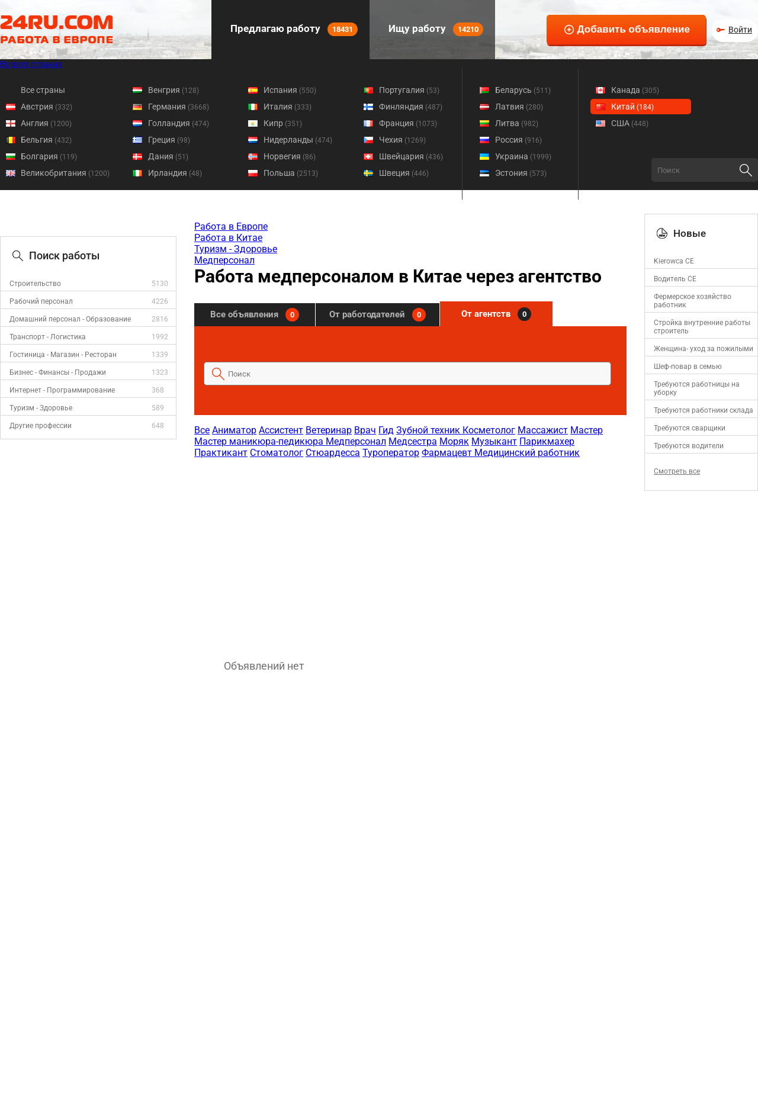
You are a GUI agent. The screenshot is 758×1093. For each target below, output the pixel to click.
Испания (290, 90)
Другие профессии (40, 426)
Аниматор (234, 430)
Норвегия (290, 156)
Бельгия (46, 139)
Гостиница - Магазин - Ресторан (63, 355)
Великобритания (65, 173)
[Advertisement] (409, 553)
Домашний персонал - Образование (70, 319)
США (629, 123)
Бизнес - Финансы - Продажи (57, 372)
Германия (178, 106)
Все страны (43, 90)
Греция (169, 139)
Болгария (49, 156)
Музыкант (494, 441)
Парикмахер (546, 441)
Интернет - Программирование (62, 390)
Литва (516, 123)
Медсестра (412, 441)
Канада (635, 90)
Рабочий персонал (41, 301)
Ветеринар (329, 430)
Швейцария (411, 156)
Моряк (454, 441)
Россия (518, 139)
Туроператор (390, 452)
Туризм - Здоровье (40, 408)
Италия (287, 106)
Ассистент (281, 430)
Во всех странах (31, 64)
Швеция (404, 173)
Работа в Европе (231, 226)
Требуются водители (689, 446)
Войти (740, 29)
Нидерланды (298, 139)
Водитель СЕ (675, 279)
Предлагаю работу (293, 29)
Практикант (221, 452)
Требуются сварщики (689, 428)
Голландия (178, 123)
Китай (632, 106)
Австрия (46, 106)
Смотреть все (677, 471)
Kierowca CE (674, 261)
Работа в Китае (228, 237)
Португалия (409, 90)
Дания (168, 156)
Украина (523, 156)
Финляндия (410, 106)
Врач (365, 430)
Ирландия (175, 173)
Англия (46, 123)
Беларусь (523, 90)
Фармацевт (448, 452)
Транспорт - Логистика (47, 337)
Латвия (519, 106)
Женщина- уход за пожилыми (703, 349)
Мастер (586, 430)
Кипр (283, 123)
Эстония (521, 173)
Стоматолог (276, 452)
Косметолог (488, 430)
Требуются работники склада (703, 410)
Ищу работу (434, 29)
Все (202, 430)
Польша (291, 173)
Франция (408, 123)
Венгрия (173, 90)
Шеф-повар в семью (688, 366)
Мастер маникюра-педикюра (260, 441)
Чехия (402, 139)
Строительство (35, 283)
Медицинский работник (527, 452)
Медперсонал (224, 260)
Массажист (543, 430)
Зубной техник (429, 430)
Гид (386, 430)
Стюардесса (333, 452)
